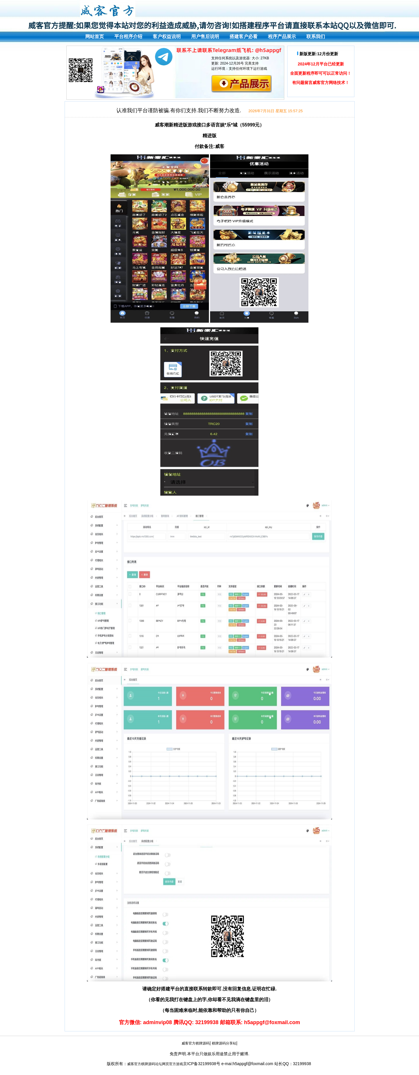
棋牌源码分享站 (224, 1043)
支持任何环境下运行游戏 (248, 69)
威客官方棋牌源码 (196, 1043)
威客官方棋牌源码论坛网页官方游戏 (155, 1064)
